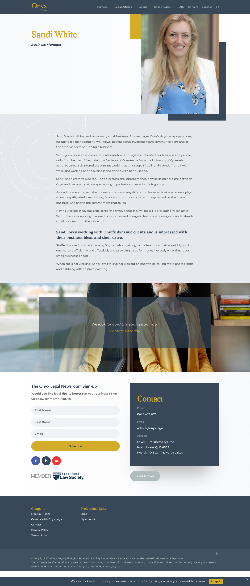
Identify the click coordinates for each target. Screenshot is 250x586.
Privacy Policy (39, 536)
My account (88, 526)
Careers (193, 7)
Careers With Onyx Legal (46, 526)
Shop (84, 520)
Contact (207, 7)
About (143, 7)
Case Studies (162, 7)
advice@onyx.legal (150, 435)
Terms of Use (39, 542)
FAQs (181, 7)
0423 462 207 (146, 421)
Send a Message (145, 482)
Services (102, 7)
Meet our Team (40, 520)
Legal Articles (123, 7)
